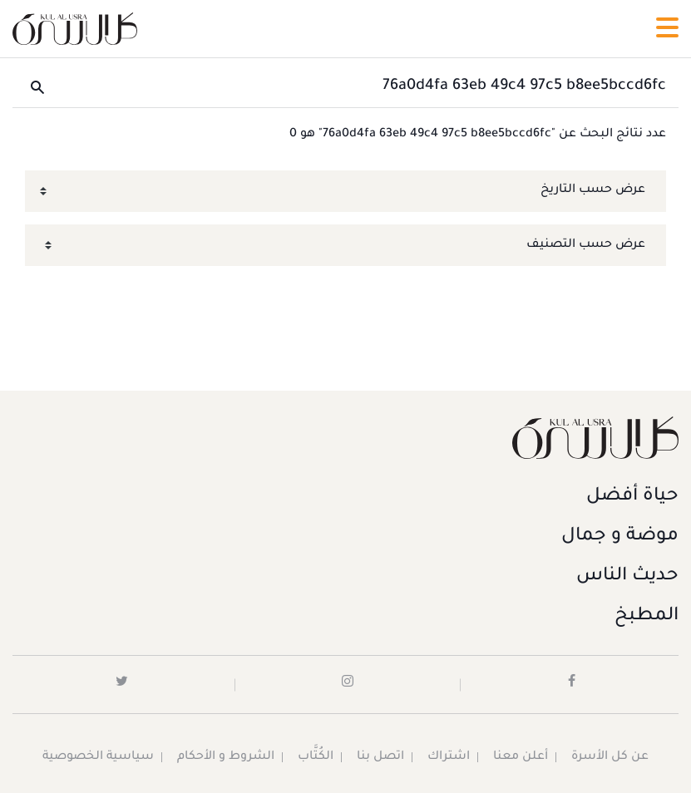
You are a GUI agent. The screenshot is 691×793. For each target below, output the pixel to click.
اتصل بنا (380, 757)
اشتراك (448, 757)
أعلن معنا (520, 757)
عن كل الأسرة (610, 757)
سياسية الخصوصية (98, 757)
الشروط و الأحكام (225, 757)
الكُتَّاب (315, 757)
